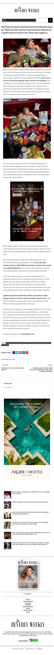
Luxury (28, 612)
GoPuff (28, 347)
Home (28, 603)
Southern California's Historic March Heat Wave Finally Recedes (30, 506)
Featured (22, 347)
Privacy (39, 652)
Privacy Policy (27, 614)
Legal (28, 616)
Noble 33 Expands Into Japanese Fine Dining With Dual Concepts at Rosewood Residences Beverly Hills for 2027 (31, 537)
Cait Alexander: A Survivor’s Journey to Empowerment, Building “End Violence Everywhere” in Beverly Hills (30, 527)
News (49, 347)
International (27, 605)
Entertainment (28, 611)
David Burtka (15, 347)
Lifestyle (34, 347)
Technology (5, 349)
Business (8, 347)
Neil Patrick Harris (41, 347)
